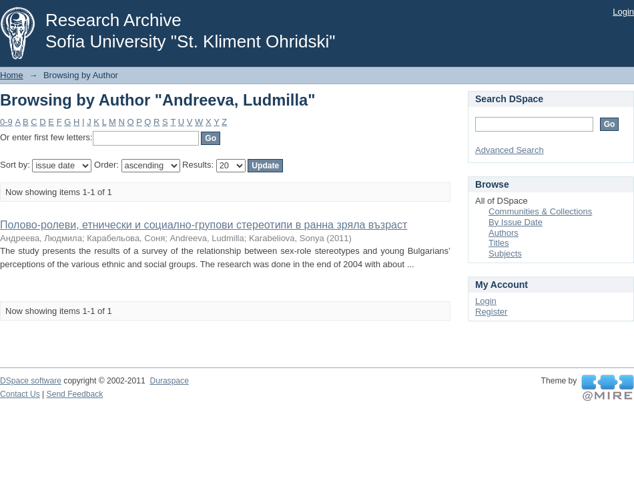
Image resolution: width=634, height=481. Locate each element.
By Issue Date (516, 222)
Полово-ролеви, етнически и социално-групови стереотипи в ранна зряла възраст (203, 224)
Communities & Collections (540, 211)
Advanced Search (509, 150)
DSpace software (30, 380)
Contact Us (20, 394)
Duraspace (168, 380)
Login (623, 12)
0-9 (6, 122)
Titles (499, 243)
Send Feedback (75, 394)
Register (491, 312)
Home (11, 75)
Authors (504, 233)
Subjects (505, 254)
